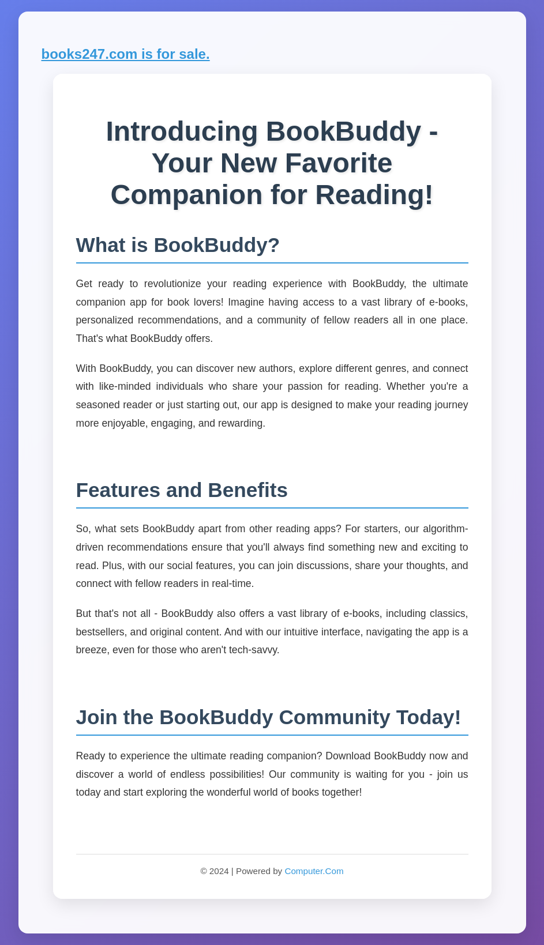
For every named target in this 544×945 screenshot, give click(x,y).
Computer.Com (313, 871)
